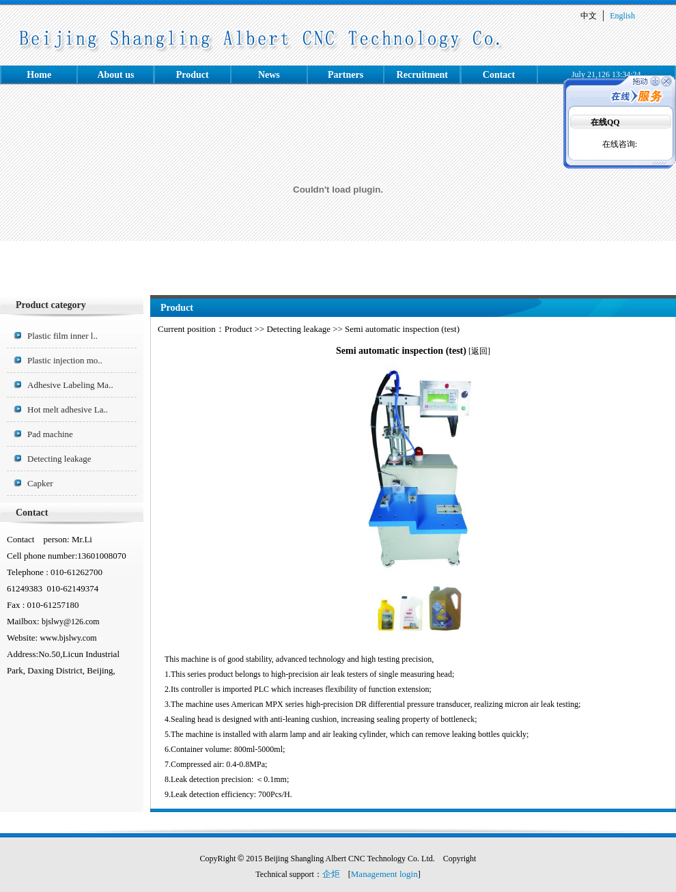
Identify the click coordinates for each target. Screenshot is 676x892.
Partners (345, 75)
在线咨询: (619, 144)
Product (192, 75)
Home (39, 75)
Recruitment (422, 75)
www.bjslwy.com (68, 638)
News (269, 75)
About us (115, 75)
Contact (499, 75)
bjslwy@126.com (71, 621)
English (622, 15)
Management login (384, 874)
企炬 (331, 874)
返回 (479, 351)
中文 (588, 15)
